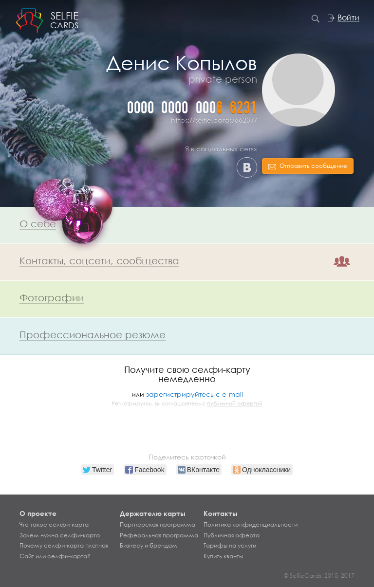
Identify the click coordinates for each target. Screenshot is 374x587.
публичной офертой (234, 403)
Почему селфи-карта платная (63, 546)
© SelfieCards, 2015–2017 (319, 575)
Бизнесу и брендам (148, 546)
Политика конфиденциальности (251, 525)
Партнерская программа (157, 525)
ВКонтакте (247, 167)
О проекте (37, 513)
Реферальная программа (159, 535)
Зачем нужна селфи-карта (59, 535)
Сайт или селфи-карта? (55, 556)
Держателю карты (153, 513)
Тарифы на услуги (230, 546)
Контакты (221, 513)
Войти (348, 17)
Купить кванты (223, 556)
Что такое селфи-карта (54, 525)
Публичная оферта (232, 535)
